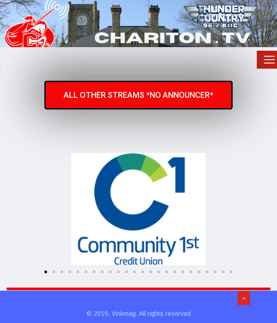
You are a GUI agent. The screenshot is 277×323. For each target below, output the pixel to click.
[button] (16, 208)
